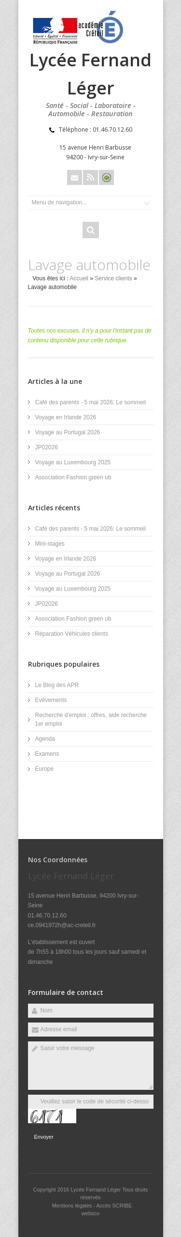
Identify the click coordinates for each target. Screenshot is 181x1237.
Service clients (113, 278)
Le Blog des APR (57, 685)
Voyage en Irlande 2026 (66, 417)
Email (74, 177)
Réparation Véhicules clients (71, 633)
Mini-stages (50, 543)
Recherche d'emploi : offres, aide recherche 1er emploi (91, 719)
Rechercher (91, 230)
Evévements (51, 700)
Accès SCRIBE (114, 1205)
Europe (44, 768)
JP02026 (46, 447)
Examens (47, 753)
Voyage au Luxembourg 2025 (73, 462)
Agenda (45, 738)
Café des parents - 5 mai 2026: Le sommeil (90, 402)
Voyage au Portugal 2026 (67, 432)
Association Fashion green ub (73, 477)
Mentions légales (72, 1205)
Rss (90, 177)
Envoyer (44, 1137)
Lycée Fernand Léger (96, 1189)
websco (90, 1213)
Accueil (79, 278)
